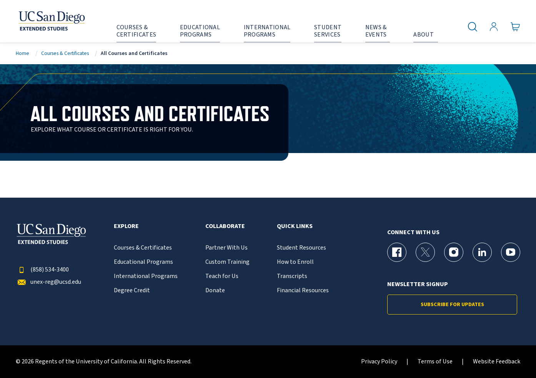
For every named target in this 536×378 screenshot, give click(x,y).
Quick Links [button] (295, 226)
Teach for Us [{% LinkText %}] (221, 276)
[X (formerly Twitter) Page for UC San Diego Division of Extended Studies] (425, 252)
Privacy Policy (379, 362)
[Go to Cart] (515, 27)
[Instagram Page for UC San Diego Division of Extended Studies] (453, 252)
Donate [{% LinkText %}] (215, 290)
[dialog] (513, 355)
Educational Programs (143, 262)
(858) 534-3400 (42, 270)
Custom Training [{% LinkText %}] (227, 262)
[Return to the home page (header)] (51, 21)
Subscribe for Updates (452, 304)
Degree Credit (132, 290)
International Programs (146, 276)
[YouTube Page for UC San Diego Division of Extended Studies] (510, 252)
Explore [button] (126, 226)
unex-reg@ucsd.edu (48, 282)
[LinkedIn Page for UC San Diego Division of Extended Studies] (482, 252)
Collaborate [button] (225, 226)
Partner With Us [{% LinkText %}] (226, 248)
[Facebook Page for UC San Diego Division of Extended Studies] (396, 252)
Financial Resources (303, 290)
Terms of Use (435, 362)
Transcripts (292, 276)
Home (22, 53)
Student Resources (301, 248)
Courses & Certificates (65, 53)
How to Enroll (295, 262)
